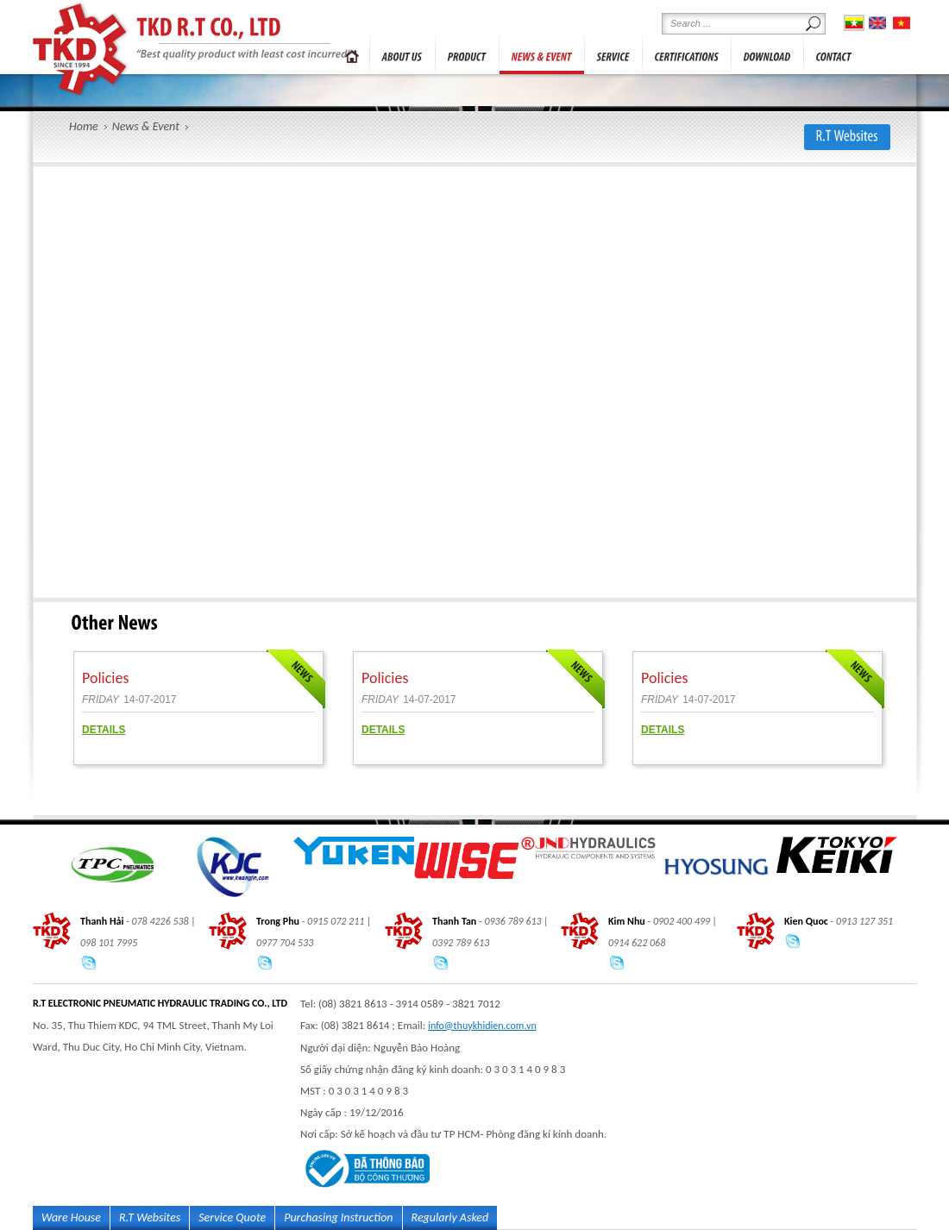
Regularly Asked (450, 1217)
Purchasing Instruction (338, 1217)
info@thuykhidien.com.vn (482, 1026)
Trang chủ (352, 52)
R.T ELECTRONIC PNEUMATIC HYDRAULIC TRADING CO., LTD (81, 49)
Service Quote (232, 1217)
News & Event (145, 126)
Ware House (71, 1217)
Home (83, 126)
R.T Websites (149, 1217)
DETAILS (103, 730)
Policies (105, 677)
